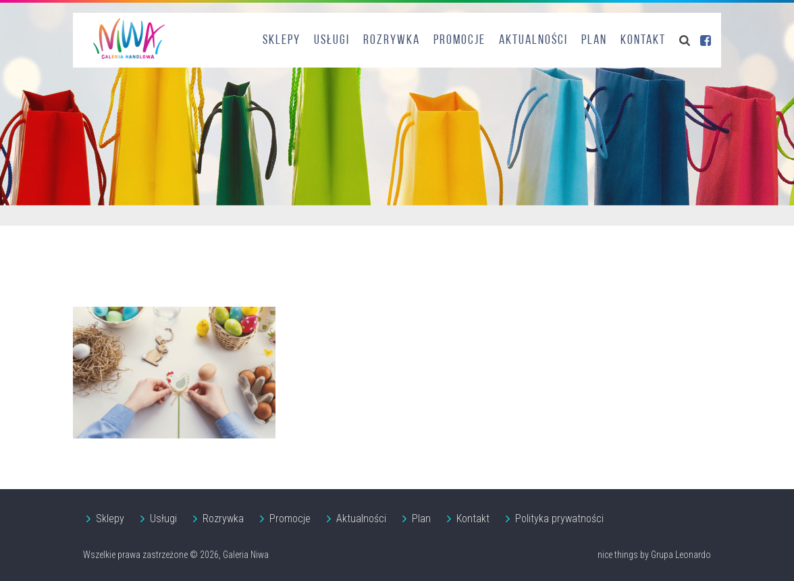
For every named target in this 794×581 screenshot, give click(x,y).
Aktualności (533, 40)
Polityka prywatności (559, 518)
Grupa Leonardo (681, 554)
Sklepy (281, 40)
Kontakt (643, 40)
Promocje (459, 40)
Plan (594, 40)
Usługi (332, 40)
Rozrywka (391, 40)
